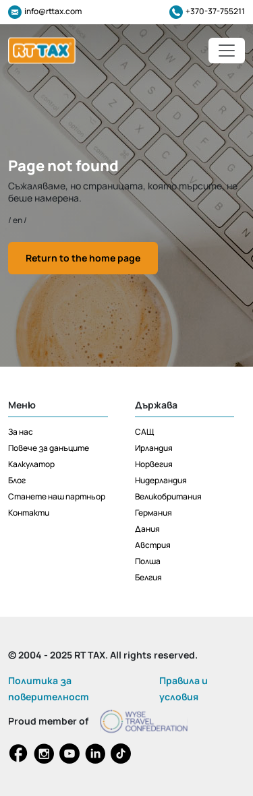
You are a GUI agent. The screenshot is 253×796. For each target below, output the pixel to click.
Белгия (148, 577)
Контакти (28, 512)
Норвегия (154, 464)
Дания (147, 528)
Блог (17, 480)
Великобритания (168, 496)
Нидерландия (161, 480)
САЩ (144, 431)
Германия (153, 512)
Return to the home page (83, 257)
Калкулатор (31, 464)
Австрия (153, 545)
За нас (20, 431)
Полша (148, 561)
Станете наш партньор (56, 496)
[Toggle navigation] (226, 50)
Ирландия (154, 448)
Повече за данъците (48, 448)
